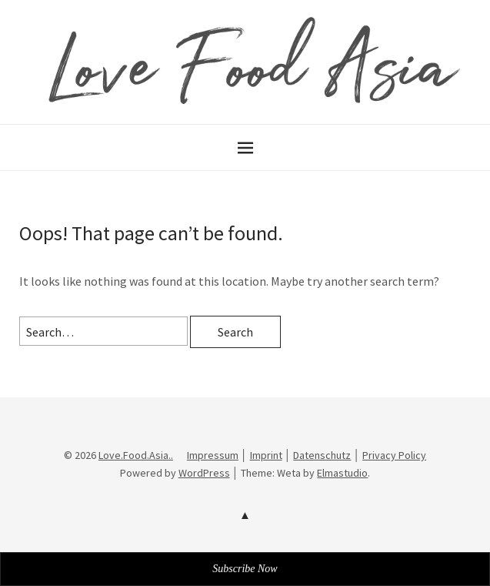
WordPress (204, 473)
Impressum (212, 455)
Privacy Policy (394, 455)
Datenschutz (322, 455)
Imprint (266, 455)
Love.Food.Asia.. (135, 455)
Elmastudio (342, 473)
